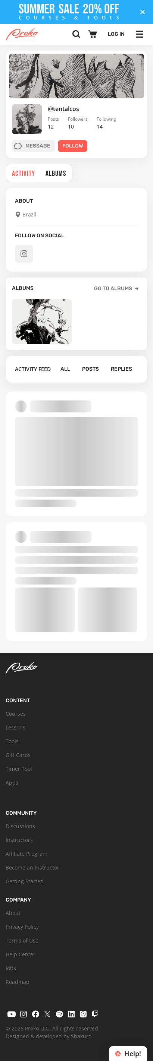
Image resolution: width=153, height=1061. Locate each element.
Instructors (19, 839)
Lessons (15, 727)
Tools (12, 741)
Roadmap (17, 981)
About (13, 912)
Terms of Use (22, 940)
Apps (12, 782)
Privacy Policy (22, 926)
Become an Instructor (32, 867)
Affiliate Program (26, 853)
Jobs (11, 968)
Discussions (20, 826)
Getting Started (25, 881)
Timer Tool (19, 768)
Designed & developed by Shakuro (48, 1036)
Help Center (20, 954)
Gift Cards (18, 754)
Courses (16, 713)
